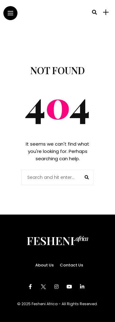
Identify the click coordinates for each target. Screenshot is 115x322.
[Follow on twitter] (44, 286)
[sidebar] (106, 12)
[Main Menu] (10, 13)
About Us (44, 265)
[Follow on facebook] (31, 286)
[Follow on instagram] (57, 286)
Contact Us (71, 265)
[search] (94, 12)
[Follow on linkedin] (83, 286)
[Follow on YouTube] (70, 286)
